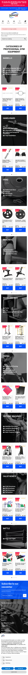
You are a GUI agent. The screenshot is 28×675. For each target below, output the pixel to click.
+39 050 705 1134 (14, 8)
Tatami (6, 368)
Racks (6, 308)
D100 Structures (9, 486)
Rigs (5, 310)
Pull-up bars (8, 492)
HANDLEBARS (9, 118)
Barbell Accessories (10, 74)
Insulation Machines (10, 428)
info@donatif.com (23, 8)
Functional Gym (9, 430)
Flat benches (8, 250)
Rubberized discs (9, 190)
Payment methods (5, 627)
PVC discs (7, 195)
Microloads (7, 193)
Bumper (6, 191)
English (24, 9)
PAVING (6, 356)
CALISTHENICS (9, 476)
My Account (4, 617)
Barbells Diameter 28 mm (12, 68)
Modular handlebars (10, 128)
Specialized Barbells (10, 72)
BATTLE (6, 528)
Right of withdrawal (5, 630)
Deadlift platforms (10, 372)
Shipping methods (5, 628)
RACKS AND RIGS (10, 298)
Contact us (3, 620)
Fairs (2, 610)
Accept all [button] (20, 668)
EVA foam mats (9, 370)
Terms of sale (4, 625)
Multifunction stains (10, 426)
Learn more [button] (14, 672)
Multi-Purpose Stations (11, 432)
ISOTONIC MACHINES (12, 416)
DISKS (5, 180)
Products (3, 607)
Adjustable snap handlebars (12, 130)
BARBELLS (7, 58)
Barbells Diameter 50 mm (12, 70)
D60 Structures (9, 490)
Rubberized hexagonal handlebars (11, 132)
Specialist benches (10, 254)
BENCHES (7, 240)
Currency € (18, 9)
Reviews (3, 608)
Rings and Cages (9, 538)
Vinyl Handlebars (9, 135)
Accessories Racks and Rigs (13, 312)
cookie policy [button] (4, 646)
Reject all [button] (7, 668)
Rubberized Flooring (10, 366)
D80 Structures (9, 488)
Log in (2, 615)
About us (3, 605)
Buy (20, 108)
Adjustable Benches (10, 252)
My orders (3, 618)
